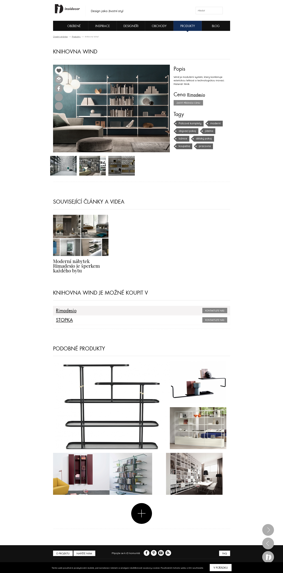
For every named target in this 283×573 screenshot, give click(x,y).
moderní (213, 123)
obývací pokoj (187, 131)
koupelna (184, 146)
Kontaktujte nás (214, 310)
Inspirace (102, 26)
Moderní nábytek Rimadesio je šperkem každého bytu (79, 264)
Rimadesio (198, 94)
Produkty (187, 26)
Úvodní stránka (60, 36)
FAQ (224, 553)
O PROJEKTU (63, 553)
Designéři (130, 26)
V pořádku (221, 567)
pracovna (203, 146)
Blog (216, 26)
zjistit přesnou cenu (188, 103)
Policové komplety (189, 123)
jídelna (207, 131)
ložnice (183, 138)
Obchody (159, 26)
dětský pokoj (202, 138)
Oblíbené (68, 26)
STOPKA (63, 319)
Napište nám (86, 553)
